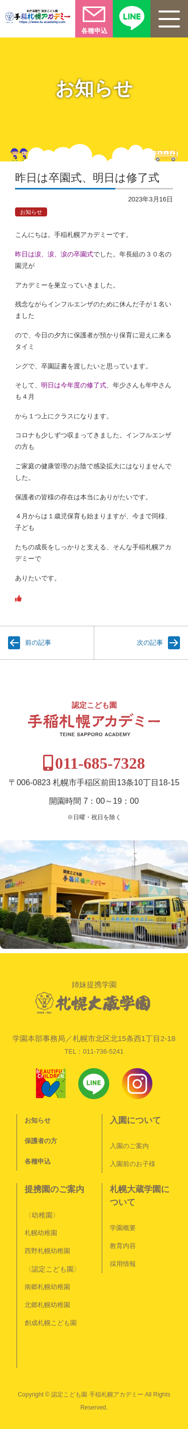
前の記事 (38, 642)
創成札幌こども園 (51, 1323)
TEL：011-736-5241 (94, 1051)
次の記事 (150, 642)
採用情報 (123, 1264)
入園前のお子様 (132, 1164)
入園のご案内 (129, 1146)
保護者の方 (41, 1141)
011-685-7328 (100, 763)
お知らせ (31, 212)
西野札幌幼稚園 (47, 1251)
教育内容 (123, 1246)
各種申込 (38, 1161)
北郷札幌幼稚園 (47, 1305)
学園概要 (123, 1228)
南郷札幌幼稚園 (47, 1287)
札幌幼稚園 (41, 1233)
